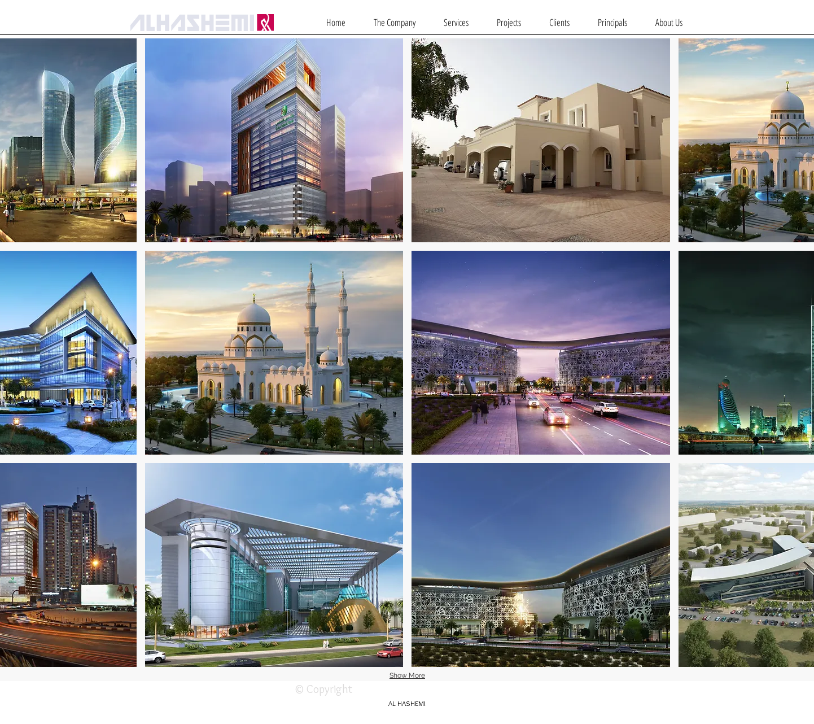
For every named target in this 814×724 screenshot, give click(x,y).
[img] (541, 140)
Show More (407, 675)
